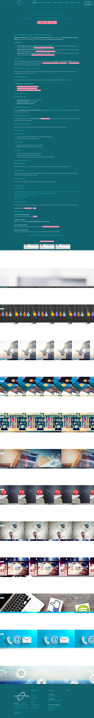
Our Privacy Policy (34, 706)
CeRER (34, 208)
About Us (39, 2)
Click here (2, 670)
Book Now (60, 2)
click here (2, 634)
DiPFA (30, 208)
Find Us (32, 702)
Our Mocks (73, 2)
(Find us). (35, 216)
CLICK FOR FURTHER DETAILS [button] (47, 241)
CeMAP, (26, 208)
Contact (67, 2)
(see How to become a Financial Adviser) (45, 51)
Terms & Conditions (35, 708)
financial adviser (63, 63)
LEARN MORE (42, 22)
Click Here (2, 272)
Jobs (32, 699)
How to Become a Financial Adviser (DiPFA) (27, 88)
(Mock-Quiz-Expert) (45, 118)
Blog (79, 2)
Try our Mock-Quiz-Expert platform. (51, 226)
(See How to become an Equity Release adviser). (42, 55)
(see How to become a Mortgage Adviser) (44, 47)
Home (34, 2)
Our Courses (33, 695)
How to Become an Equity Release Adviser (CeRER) (29, 90)
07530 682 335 (88, 4)
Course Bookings (34, 697)
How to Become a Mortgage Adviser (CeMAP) (28, 86)
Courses (54, 2)
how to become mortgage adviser (51, 63)
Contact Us (51, 22)
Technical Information (35, 704)
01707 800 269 (88, 1)
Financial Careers (47, 2)
